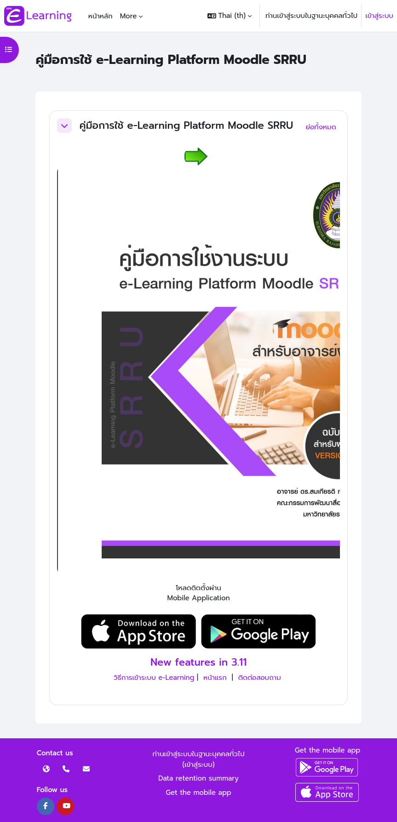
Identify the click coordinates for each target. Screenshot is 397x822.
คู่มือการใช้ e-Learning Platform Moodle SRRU (186, 126)
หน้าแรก (214, 678)
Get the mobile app (198, 793)
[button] (229, 16)
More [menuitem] (128, 16)
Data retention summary (198, 778)
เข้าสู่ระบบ (379, 16)
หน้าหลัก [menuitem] (100, 16)
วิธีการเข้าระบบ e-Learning (154, 678)
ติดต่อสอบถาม (259, 678)
